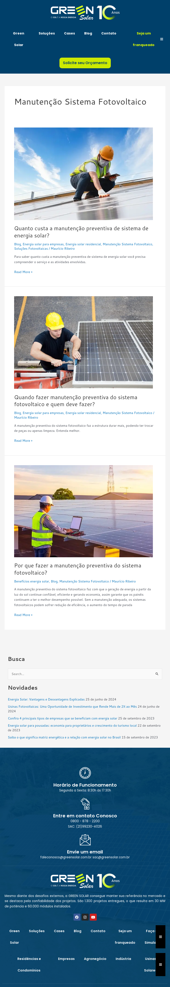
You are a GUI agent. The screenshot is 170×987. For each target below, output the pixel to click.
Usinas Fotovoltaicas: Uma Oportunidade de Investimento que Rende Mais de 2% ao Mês (72, 706)
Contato (108, 33)
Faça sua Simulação (154, 937)
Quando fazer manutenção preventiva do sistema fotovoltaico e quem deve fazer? (75, 400)
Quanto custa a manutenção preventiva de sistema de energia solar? (81, 231)
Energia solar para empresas (43, 244)
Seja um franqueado (144, 39)
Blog (88, 33)
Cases (69, 33)
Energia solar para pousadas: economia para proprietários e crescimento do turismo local (72, 725)
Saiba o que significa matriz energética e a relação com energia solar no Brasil (64, 737)
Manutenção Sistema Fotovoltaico (127, 244)
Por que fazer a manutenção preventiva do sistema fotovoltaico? (77, 568)
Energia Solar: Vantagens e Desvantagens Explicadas (46, 699)
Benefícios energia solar (31, 581)
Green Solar (18, 39)
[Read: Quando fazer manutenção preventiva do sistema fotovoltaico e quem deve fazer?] (83, 342)
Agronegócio (95, 958)
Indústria (123, 958)
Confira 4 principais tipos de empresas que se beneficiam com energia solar (62, 718)
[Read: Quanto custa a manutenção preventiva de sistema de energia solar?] (83, 173)
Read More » (23, 271)
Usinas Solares (150, 964)
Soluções (47, 33)
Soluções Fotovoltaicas (31, 248)
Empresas (66, 958)
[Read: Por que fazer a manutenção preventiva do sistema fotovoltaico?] (83, 510)
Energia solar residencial (83, 244)
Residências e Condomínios (29, 964)
